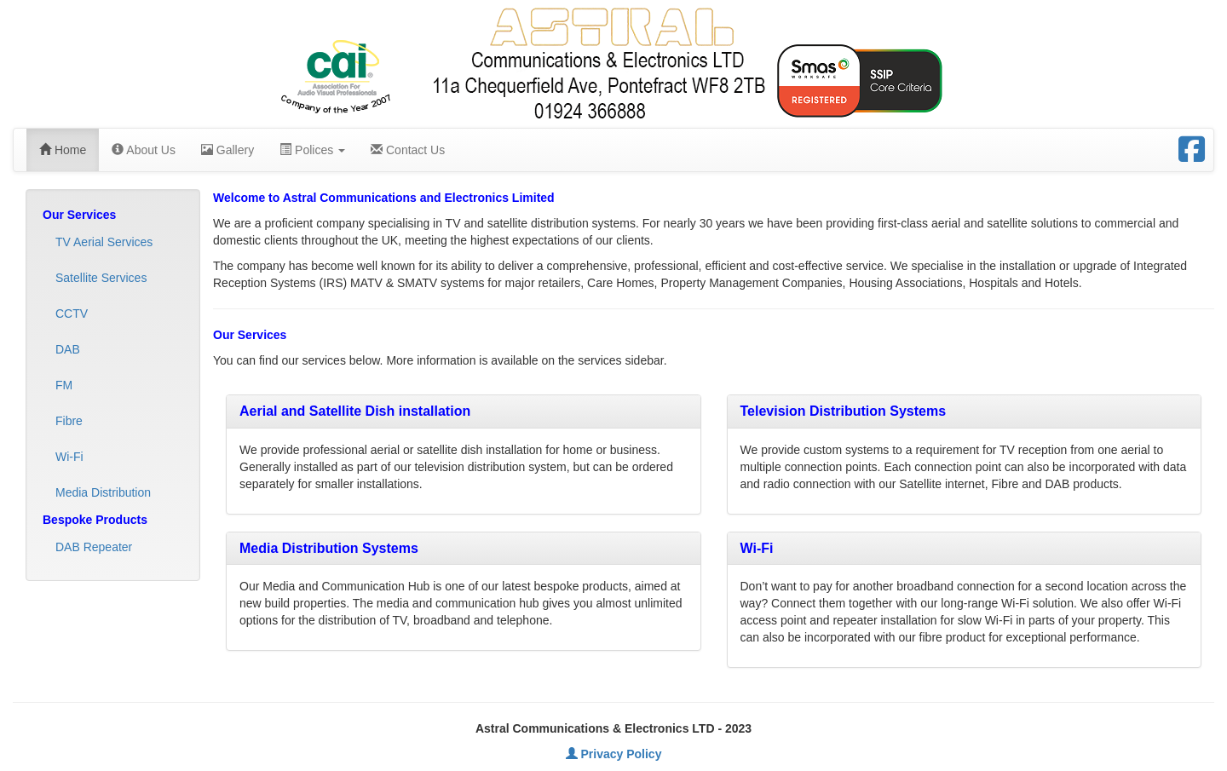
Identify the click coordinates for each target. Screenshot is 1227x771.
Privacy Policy (614, 754)
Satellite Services (101, 278)
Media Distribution (103, 492)
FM (63, 385)
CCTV (71, 313)
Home (62, 150)
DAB (67, 349)
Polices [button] (312, 150)
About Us (144, 150)
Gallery (227, 150)
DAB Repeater (93, 547)
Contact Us (408, 150)
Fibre (69, 421)
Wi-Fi (69, 456)
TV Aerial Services (104, 242)
